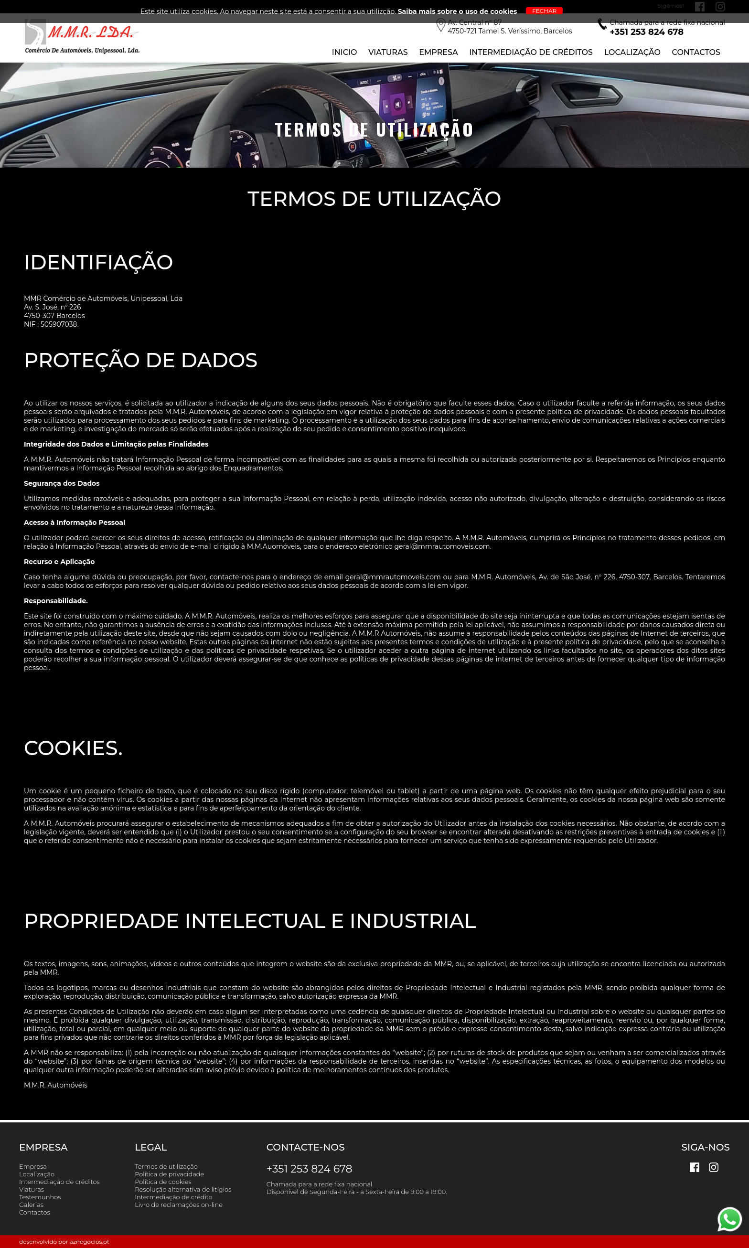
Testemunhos (40, 1197)
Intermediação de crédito (174, 1197)
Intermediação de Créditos (531, 52)
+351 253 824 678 (310, 1169)
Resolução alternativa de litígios (183, 1189)
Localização (632, 52)
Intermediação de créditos (59, 1181)
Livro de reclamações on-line (179, 1204)
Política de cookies (163, 1181)
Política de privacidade (169, 1174)
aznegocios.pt (89, 1241)
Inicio (344, 52)
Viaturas (387, 52)
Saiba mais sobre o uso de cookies (457, 11)
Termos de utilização (166, 1166)
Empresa (438, 52)
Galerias (31, 1204)
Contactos (696, 52)
